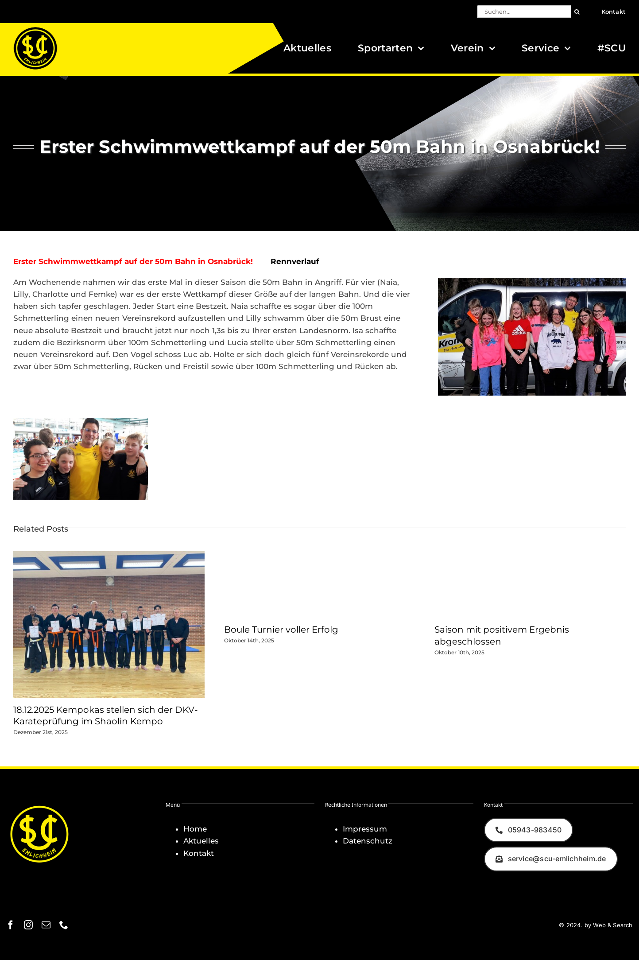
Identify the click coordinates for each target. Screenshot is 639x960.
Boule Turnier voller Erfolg (281, 629)
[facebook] (10, 925)
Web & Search (612, 925)
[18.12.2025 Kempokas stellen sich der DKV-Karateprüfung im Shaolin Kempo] (109, 555)
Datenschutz (367, 840)
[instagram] (28, 925)
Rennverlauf (295, 261)
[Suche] (577, 11)
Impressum (365, 828)
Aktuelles (201, 840)
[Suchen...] (524, 11)
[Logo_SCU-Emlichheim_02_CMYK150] (35, 29)
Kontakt (198, 853)
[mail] (46, 925)
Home (195, 828)
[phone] (63, 925)
